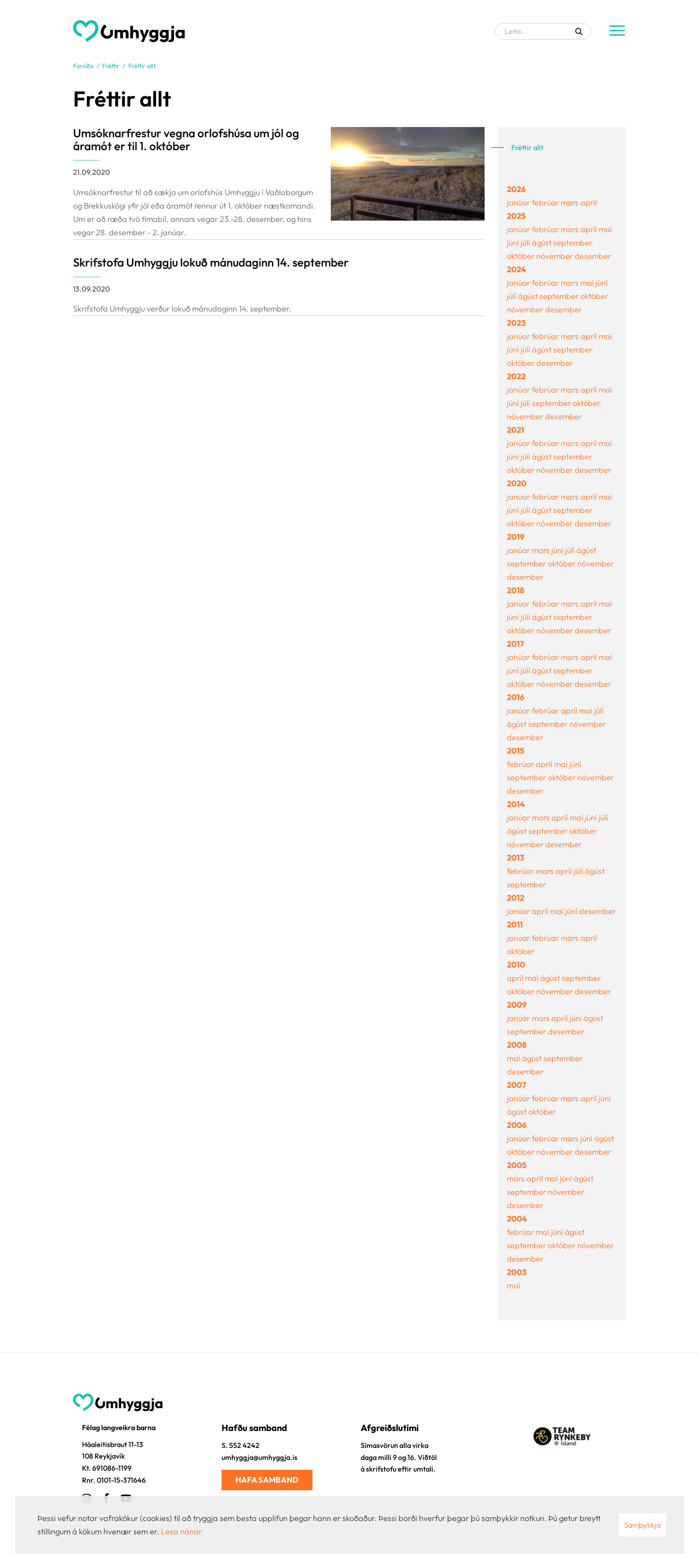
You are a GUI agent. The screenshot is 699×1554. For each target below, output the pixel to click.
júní (514, 243)
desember (593, 256)
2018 (515, 590)
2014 (516, 804)
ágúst (542, 243)
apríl (588, 202)
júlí (526, 243)
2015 (515, 751)
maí (605, 229)
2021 (515, 430)
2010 (516, 964)
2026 (516, 189)
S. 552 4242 (240, 1445)
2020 (516, 483)
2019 (515, 537)
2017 (515, 644)
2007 (516, 1085)
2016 (515, 697)
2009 (516, 1005)
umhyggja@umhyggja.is (259, 1457)
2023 (516, 323)
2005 (516, 1165)
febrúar (546, 202)
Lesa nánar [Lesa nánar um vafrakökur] (181, 1531)
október (521, 256)
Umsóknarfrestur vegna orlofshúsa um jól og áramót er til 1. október (186, 139)
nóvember (555, 256)
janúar (519, 202)
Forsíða (83, 66)
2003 (516, 1272)
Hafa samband (267, 1480)
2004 (517, 1219)
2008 (516, 1045)
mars (570, 202)
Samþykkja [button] (642, 1524)
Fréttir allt (142, 66)
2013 (515, 858)
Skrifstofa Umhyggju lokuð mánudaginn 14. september (211, 262)
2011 (515, 924)
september (572, 243)
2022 (516, 376)
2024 (516, 269)
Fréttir (110, 66)
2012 (515, 898)
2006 (516, 1125)
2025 (516, 216)
